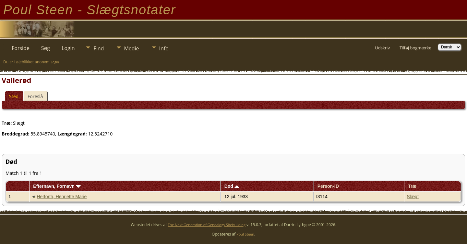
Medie (131, 48)
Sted (13, 96)
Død (231, 186)
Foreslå (35, 96)
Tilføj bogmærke (415, 48)
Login (68, 48)
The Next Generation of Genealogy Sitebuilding (206, 224)
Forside (21, 48)
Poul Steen (245, 234)
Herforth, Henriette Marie (62, 196)
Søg (45, 48)
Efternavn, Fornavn (56, 186)
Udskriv (382, 48)
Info (164, 48)
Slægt (413, 196)
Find (98, 48)
